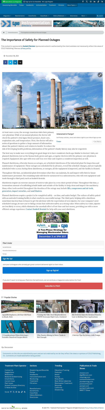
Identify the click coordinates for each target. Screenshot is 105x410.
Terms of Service (98, 408)
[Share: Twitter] (10, 62)
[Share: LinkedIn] (15, 62)
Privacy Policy (89, 408)
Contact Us (9, 370)
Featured (58, 372)
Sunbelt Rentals (29, 46)
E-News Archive (10, 387)
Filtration (61, 5)
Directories (74, 16)
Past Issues (9, 383)
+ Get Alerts (97, 141)
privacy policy (26, 48)
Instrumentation (41, 5)
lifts (69, 188)
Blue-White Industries (63, 381)
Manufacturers (20, 16)
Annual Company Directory (15, 385)
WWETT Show (85, 390)
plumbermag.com (86, 381)
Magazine (6, 16)
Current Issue (10, 381)
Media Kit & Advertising (13, 377)
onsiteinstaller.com (87, 379)
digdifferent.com (86, 375)
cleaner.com (84, 373)
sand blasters (36, 191)
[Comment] (20, 62)
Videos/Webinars (59, 16)
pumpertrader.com (87, 388)
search (100, 16)
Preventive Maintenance (9, 250)
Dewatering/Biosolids (10, 5)
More (83, 16)
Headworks (30, 5)
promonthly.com (86, 384)
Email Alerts (9, 379)
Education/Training (62, 370)
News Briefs (59, 379)
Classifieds (44, 16)
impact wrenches (19, 191)
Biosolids (58, 385)
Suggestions (9, 372)
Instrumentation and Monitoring (38, 378)
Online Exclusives (13, 32)
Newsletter (9, 374)
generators (6, 191)
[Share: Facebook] (5, 62)
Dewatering (59, 390)
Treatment (52, 5)
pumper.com (84, 386)
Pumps (21, 5)
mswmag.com (85, 377)
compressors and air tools (82, 188)
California (58, 387)
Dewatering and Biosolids (39, 370)
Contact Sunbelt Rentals (36, 209)
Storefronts (32, 16)
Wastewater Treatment (63, 383)
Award (57, 374)
